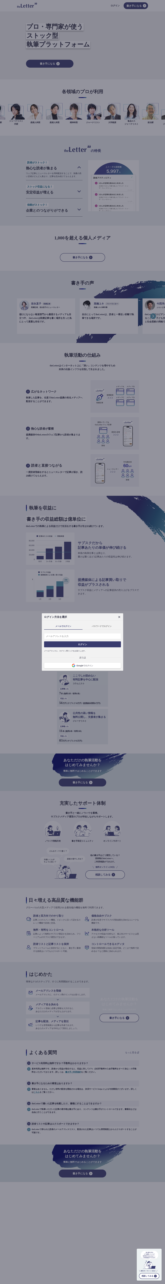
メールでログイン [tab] (63, 626)
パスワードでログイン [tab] (102, 626)
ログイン (82, 644)
